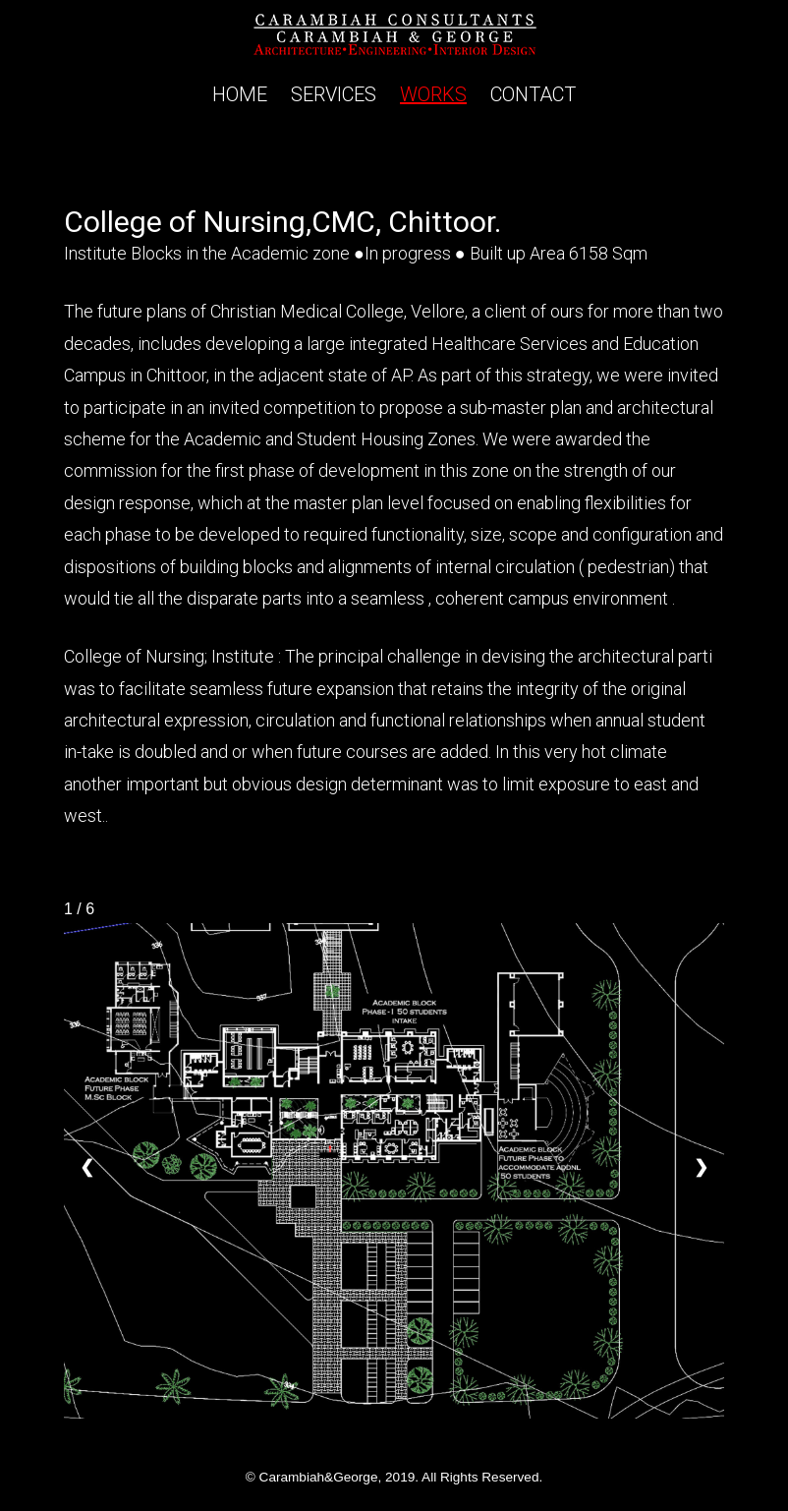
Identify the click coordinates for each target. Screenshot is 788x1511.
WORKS (433, 94)
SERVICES (333, 94)
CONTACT (533, 94)
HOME (239, 94)
